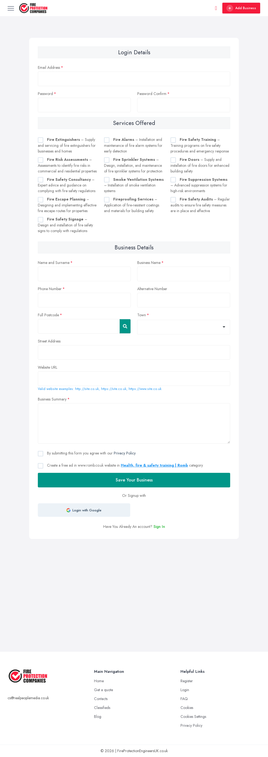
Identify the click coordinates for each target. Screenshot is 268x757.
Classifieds (102, 707)
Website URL (47, 367)
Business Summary (52, 399)
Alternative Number (152, 288)
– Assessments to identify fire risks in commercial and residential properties (67, 165)
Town (141, 315)
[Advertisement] (134, 579)
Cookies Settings (193, 716)
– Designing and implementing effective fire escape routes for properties (67, 204)
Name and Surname (53, 262)
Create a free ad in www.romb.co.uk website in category (124, 465)
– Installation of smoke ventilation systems (134, 185)
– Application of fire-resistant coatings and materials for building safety (131, 204)
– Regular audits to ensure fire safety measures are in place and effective (200, 204)
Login (184, 689)
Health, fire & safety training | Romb (154, 465)
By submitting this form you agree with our (91, 453)
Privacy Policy (125, 453)
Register (186, 681)
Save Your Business (134, 480)
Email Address (49, 67)
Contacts (101, 698)
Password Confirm (151, 93)
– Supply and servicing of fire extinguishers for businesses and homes (67, 145)
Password (45, 93)
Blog (97, 716)
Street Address (49, 341)
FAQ (184, 698)
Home (99, 681)
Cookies (186, 707)
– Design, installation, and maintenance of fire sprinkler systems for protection (133, 165)
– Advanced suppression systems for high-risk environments (198, 185)
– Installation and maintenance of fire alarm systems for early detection (133, 145)
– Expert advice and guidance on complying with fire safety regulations (66, 185)
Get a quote (103, 689)
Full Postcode (48, 315)
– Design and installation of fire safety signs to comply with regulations (65, 224)
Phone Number (50, 288)
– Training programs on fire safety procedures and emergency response (199, 145)
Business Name (148, 262)
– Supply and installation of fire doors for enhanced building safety (199, 165)
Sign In (159, 526)
